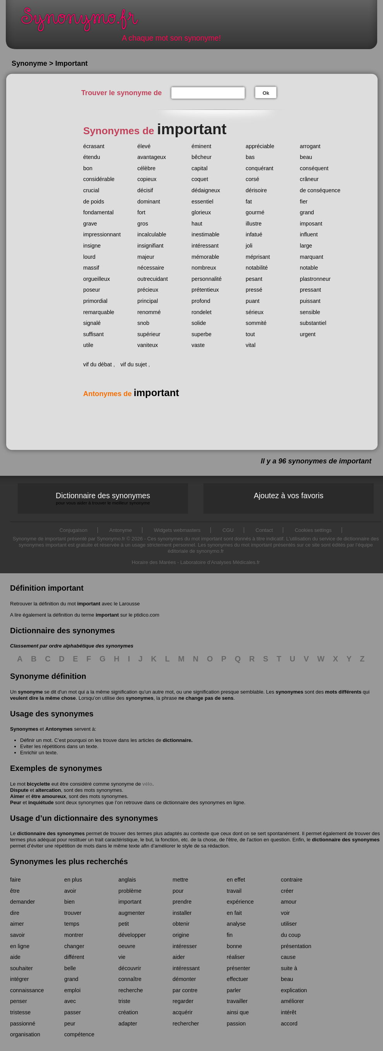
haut (197, 223)
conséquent (314, 168)
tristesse (20, 1012)
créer (287, 891)
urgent (308, 334)
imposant (311, 223)
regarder (183, 1001)
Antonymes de (131, 394)
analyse (236, 924)
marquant (311, 257)
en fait (234, 913)
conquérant (260, 168)
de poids (93, 201)
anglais (127, 880)
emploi (72, 990)
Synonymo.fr (84, 21)
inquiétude (41, 802)
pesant (254, 279)
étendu (91, 157)
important (88, 604)
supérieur (149, 334)
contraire (292, 880)
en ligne (19, 946)
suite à (289, 968)
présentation (296, 946)
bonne (234, 946)
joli (249, 246)
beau (306, 157)
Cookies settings (313, 530)
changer (74, 946)
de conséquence (320, 190)
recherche (130, 990)
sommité (256, 323)
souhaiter (21, 968)
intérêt (288, 1012)
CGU (228, 530)
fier (304, 201)
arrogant (310, 146)
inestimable (205, 234)
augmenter (131, 913)
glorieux (201, 212)
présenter (238, 968)
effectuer (237, 979)
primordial (95, 301)
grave (90, 223)
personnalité (207, 279)
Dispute (19, 790)
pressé (254, 290)
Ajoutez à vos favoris (288, 495)
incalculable (151, 234)
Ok (266, 93)
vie (121, 957)
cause (288, 957)
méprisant (258, 257)
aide (15, 957)
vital (250, 345)
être (15, 891)
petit (123, 924)
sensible (310, 312)
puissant (310, 301)
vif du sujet (133, 364)
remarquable (98, 312)
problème (130, 891)
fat (249, 201)
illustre (254, 223)
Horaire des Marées (154, 562)
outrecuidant (152, 279)
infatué (254, 234)
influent (309, 234)
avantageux (151, 157)
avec (70, 1001)
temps (71, 924)
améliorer (292, 1001)
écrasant (93, 146)
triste (124, 1001)
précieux (147, 290)
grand (307, 212)
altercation (48, 790)
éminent (201, 146)
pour (178, 891)
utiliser (289, 924)
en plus (73, 880)
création (128, 1012)
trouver (73, 913)
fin (230, 935)
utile (88, 345)
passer (72, 1012)
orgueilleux (96, 279)
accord (289, 1023)
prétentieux (205, 290)
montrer (73, 935)
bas (250, 157)
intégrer (19, 979)
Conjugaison (73, 530)
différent (74, 957)
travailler (237, 1001)
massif (91, 268)
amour (289, 902)
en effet (236, 880)
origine (181, 935)
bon (87, 168)
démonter (184, 979)
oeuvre (126, 946)
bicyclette (38, 784)
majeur (145, 257)
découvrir (129, 968)
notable (309, 268)
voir (285, 913)
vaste (198, 345)
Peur (15, 802)
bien (69, 902)
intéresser (185, 946)
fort (141, 212)
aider (179, 957)
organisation (25, 1034)
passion (236, 1023)
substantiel (313, 323)
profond (201, 301)
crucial (91, 190)
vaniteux (147, 345)
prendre (182, 902)
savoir (17, 935)
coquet (200, 179)
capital (199, 168)
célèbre (146, 168)
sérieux (254, 312)
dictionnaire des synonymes (51, 833)
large (306, 246)
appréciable (260, 146)
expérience (240, 902)
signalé (92, 323)
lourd (89, 257)
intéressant (205, 246)
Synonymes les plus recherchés (69, 861)
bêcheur (202, 157)
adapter (127, 1023)
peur (69, 1023)
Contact (264, 530)
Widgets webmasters (177, 530)
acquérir (183, 1012)
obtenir (181, 924)
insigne (92, 246)
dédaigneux (206, 190)
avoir (70, 891)
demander (22, 902)
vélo (147, 784)
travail (234, 891)
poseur (91, 290)
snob (143, 323)
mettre (180, 880)
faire (15, 880)
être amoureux (48, 796)
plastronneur (315, 279)
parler (234, 990)
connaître (130, 979)
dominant (148, 201)
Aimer (17, 796)
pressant (310, 290)
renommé (149, 312)
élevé (143, 146)
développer (132, 935)
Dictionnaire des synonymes (103, 498)
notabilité (257, 268)
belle (70, 968)
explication (294, 990)
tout (250, 334)
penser (18, 1001)
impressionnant (102, 234)
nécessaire (150, 268)
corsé (252, 179)
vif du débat (97, 364)
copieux (146, 179)
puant (253, 301)
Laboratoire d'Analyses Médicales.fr (220, 562)
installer (182, 913)
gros (142, 223)
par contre (185, 990)
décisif (145, 190)
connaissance (27, 990)
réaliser (236, 957)
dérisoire (256, 190)
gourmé (255, 212)
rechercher (186, 1023)
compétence (79, 1034)
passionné (22, 1023)
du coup (291, 935)
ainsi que (238, 1012)
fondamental (98, 212)
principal (147, 301)
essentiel (202, 201)
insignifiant (150, 246)
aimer (17, 924)
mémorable (205, 257)
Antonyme (120, 530)
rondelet (202, 312)
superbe (202, 334)
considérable (99, 179)
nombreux (204, 268)
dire (14, 913)
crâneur (309, 179)
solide (199, 323)
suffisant (93, 334)
